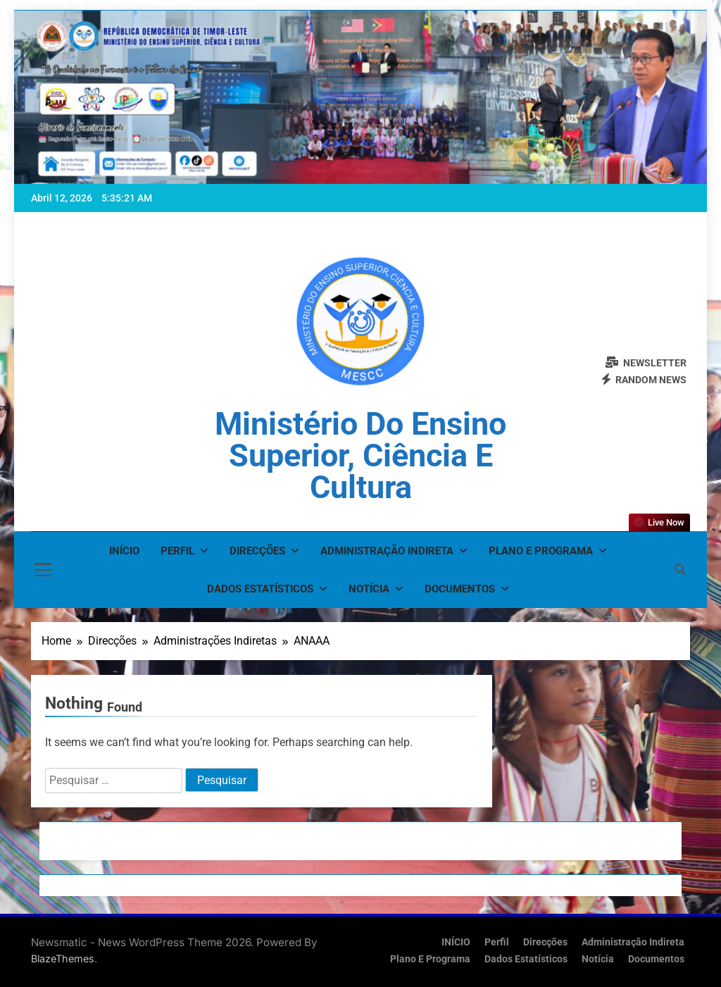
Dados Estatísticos (260, 589)
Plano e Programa (541, 551)
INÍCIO (124, 551)
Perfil (177, 551)
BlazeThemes (62, 958)
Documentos (460, 589)
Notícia (369, 589)
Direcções (257, 551)
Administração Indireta (386, 551)
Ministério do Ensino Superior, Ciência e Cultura (360, 455)
